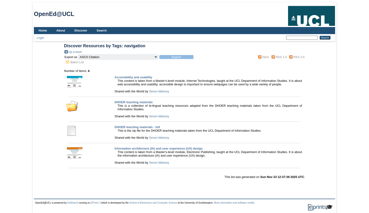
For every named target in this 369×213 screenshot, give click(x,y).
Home (43, 30)
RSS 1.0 (281, 57)
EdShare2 (72, 202)
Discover (81, 30)
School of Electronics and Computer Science (153, 202)
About (60, 30)
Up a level (75, 52)
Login (40, 37)
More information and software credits (234, 202)
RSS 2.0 (299, 57)
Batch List (77, 62)
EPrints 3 (95, 202)
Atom (265, 57)
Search (102, 30)
